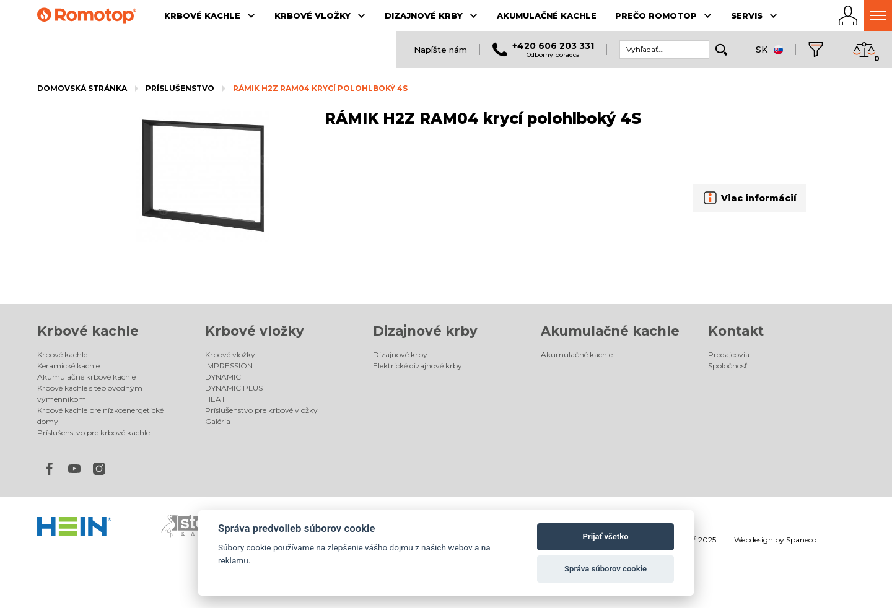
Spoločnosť (728, 365)
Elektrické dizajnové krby (417, 365)
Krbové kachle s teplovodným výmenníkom (89, 393)
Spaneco (801, 539)
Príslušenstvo (180, 88)
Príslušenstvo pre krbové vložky (261, 410)
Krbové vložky (254, 331)
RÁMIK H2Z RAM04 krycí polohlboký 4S (320, 88)
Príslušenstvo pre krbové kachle (93, 432)
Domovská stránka (82, 88)
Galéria (217, 421)
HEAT (215, 399)
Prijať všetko (606, 536)
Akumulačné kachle (610, 331)
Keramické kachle (68, 365)
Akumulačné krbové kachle (86, 376)
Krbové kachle (88, 331)
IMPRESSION (229, 365)
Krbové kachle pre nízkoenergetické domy (100, 416)
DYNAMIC (223, 376)
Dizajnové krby (425, 331)
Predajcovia (729, 354)
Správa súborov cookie (605, 568)
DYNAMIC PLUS (234, 388)
